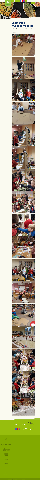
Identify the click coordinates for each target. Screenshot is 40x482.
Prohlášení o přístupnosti (12, 479)
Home (13, 20)
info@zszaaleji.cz (31, 424)
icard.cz (23, 479)
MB (24, 20)
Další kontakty (30, 429)
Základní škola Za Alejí (18, 20)
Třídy (23, 20)
